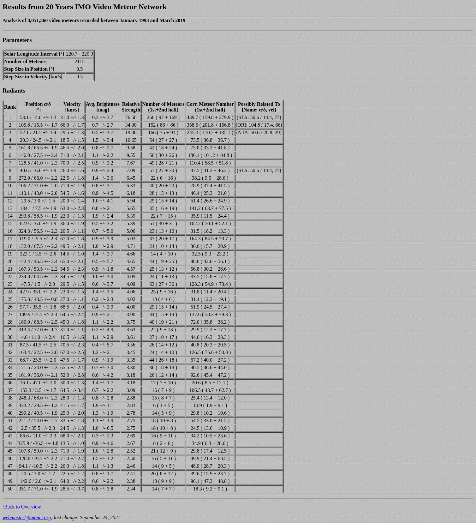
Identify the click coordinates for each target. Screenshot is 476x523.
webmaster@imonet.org (27, 517)
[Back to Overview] (23, 506)
